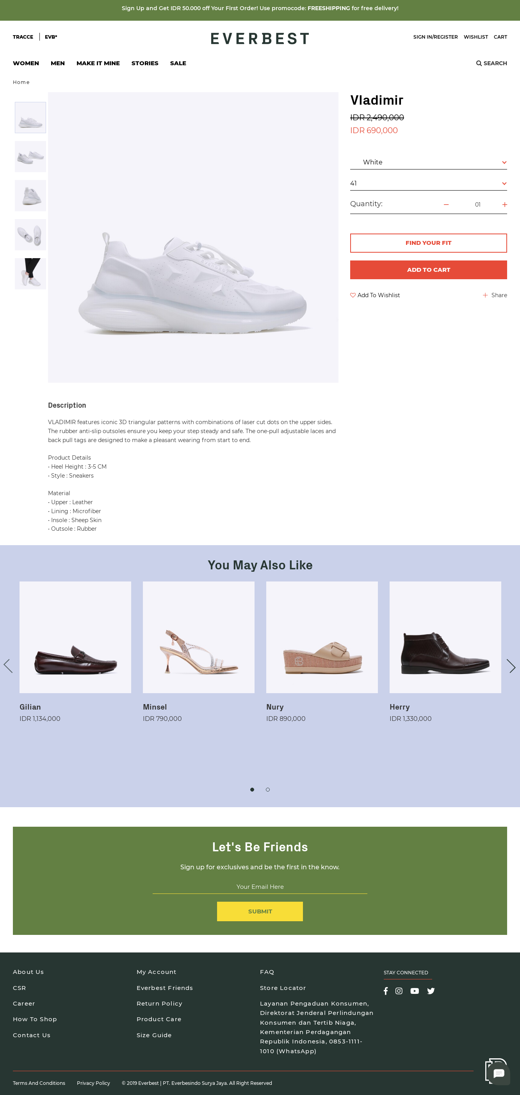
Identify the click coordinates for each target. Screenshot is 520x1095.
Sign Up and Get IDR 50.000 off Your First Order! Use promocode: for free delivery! (260, 8)
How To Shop (35, 1019)
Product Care (159, 1019)
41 (428, 183)
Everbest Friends (165, 988)
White (429, 162)
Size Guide (154, 1035)
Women (26, 65)
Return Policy (160, 1003)
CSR (20, 988)
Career (24, 1003)
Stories (145, 63)
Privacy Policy (93, 1083)
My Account (157, 972)
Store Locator (283, 988)
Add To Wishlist (375, 295)
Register (446, 37)
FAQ (267, 972)
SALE (178, 63)
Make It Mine (98, 65)
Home (21, 82)
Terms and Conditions (39, 1083)
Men (58, 65)
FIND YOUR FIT (429, 242)
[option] (30, 117)
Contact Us (32, 1035)
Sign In (422, 37)
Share (495, 295)
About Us (29, 972)
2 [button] (268, 790)
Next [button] (509, 666)
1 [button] (252, 790)
